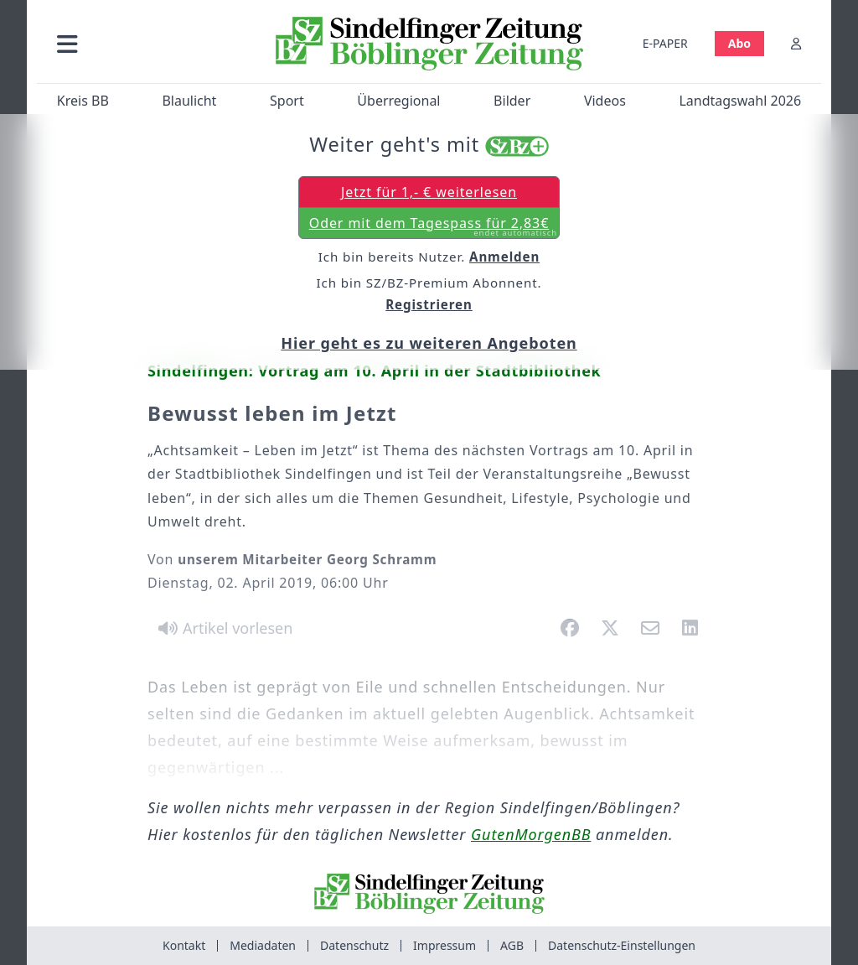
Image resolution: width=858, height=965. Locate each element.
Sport (287, 100)
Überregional (398, 100)
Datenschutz (354, 945)
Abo (739, 43)
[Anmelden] (796, 43)
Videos (605, 100)
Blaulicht (189, 100)
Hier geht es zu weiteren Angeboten (428, 343)
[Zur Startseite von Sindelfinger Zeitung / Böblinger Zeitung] (429, 43)
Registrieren (429, 304)
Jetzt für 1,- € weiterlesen (429, 192)
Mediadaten (263, 945)
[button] (150, 43)
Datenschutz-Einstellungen (621, 945)
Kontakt (184, 945)
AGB (512, 945)
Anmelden (504, 256)
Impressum (444, 945)
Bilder (512, 100)
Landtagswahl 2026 (740, 100)
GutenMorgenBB (531, 834)
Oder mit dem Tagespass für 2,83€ (433, 226)
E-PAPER (665, 43)
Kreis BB (83, 100)
